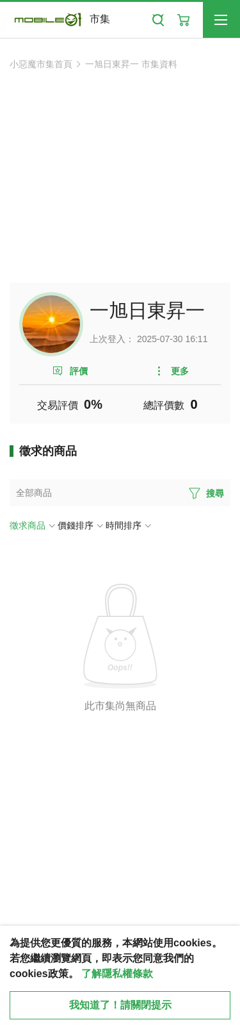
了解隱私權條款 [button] (117, 973)
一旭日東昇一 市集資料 (131, 64)
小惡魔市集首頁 (41, 64)
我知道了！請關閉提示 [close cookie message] (120, 1005)
